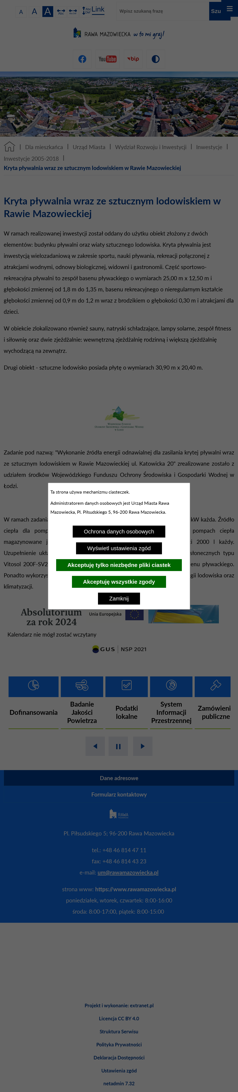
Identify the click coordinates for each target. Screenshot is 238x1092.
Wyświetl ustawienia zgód (119, 548)
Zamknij (119, 598)
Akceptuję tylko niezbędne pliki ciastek (119, 565)
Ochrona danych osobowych (119, 531)
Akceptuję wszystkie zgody (119, 582)
